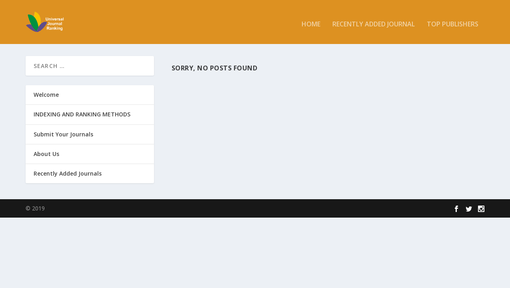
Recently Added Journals (68, 173)
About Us (46, 154)
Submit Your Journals (63, 134)
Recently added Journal (373, 20)
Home (311, 20)
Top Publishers (452, 20)
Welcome (46, 94)
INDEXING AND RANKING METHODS (82, 114)
